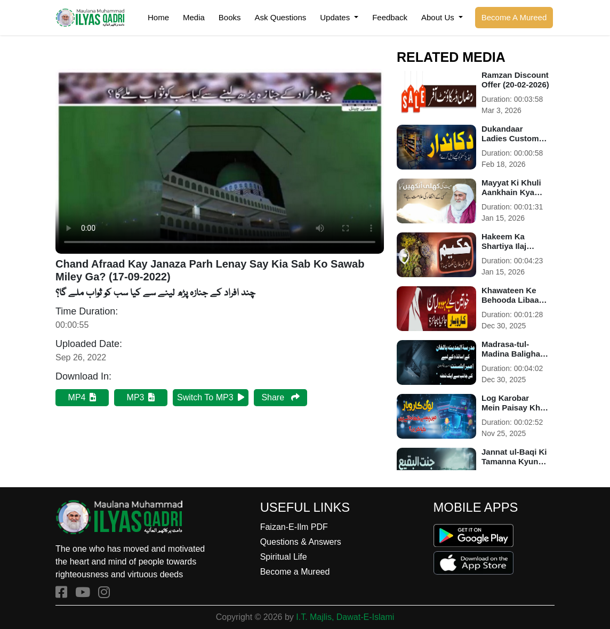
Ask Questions (281, 17)
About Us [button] (438, 17)
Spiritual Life (283, 556)
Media (194, 17)
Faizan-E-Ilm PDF (294, 526)
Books (230, 17)
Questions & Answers (300, 541)
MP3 (141, 397)
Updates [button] (336, 17)
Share (280, 397)
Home (158, 17)
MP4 (82, 397)
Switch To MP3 (210, 397)
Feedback (389, 17)
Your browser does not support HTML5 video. (219, 161)
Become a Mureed (295, 571)
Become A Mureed (514, 17)
